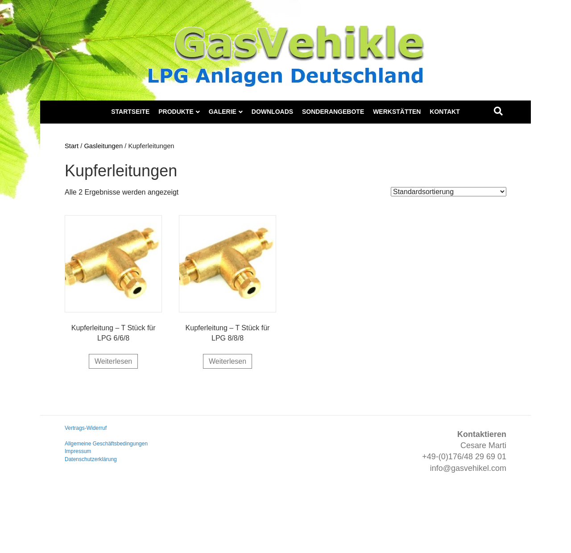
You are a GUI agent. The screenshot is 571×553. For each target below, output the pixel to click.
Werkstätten (397, 111)
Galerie (222, 111)
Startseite (130, 111)
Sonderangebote (333, 111)
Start (72, 146)
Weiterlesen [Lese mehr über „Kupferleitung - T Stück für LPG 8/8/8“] (227, 361)
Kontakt (444, 111)
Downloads (272, 111)
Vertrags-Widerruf (86, 428)
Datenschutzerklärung (91, 459)
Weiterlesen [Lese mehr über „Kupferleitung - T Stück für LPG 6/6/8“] (113, 361)
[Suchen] (498, 111)
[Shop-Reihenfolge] (448, 191)
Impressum (78, 451)
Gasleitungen (103, 146)
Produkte (176, 111)
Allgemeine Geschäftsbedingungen (106, 444)
